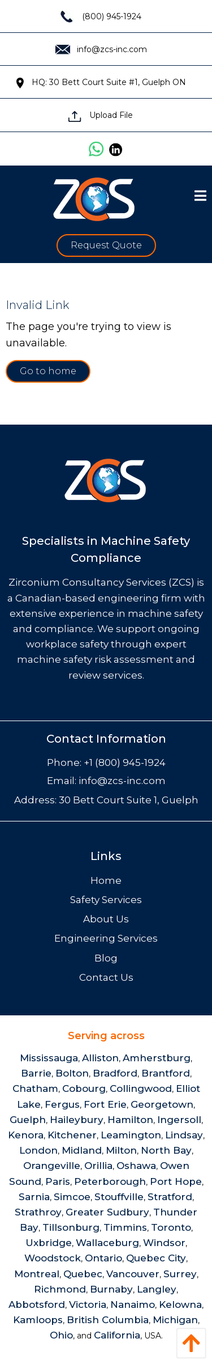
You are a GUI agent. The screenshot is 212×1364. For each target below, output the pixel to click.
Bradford (115, 1073)
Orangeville (51, 1165)
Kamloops (38, 1319)
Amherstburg (157, 1058)
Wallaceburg (107, 1242)
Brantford (165, 1073)
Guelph (28, 1119)
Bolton (72, 1073)
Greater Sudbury (107, 1212)
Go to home (48, 371)
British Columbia (108, 1319)
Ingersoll (179, 1119)
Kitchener (72, 1135)
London (38, 1150)
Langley (156, 1289)
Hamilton (130, 1119)
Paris (57, 1181)
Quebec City (156, 1258)
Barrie (36, 1073)
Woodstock (52, 1258)
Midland (82, 1150)
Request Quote (106, 245)
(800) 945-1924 (100, 16)
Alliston (100, 1058)
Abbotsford (36, 1304)
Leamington (131, 1135)
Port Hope (176, 1181)
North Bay (166, 1150)
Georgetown (162, 1104)
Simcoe (72, 1196)
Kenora (26, 1135)
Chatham (35, 1088)
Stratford (170, 1196)
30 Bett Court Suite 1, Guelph (128, 800)
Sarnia (34, 1196)
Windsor (164, 1242)
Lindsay (184, 1135)
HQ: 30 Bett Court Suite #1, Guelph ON (100, 82)
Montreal (36, 1274)
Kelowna (180, 1304)
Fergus (62, 1104)
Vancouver (132, 1274)
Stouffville (119, 1196)
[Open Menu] (200, 195)
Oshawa (136, 1165)
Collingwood (141, 1088)
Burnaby (111, 1289)
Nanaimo (132, 1304)
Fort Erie (105, 1104)
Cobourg (84, 1088)
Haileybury (76, 1119)
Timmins (125, 1227)
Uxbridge (48, 1242)
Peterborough (110, 1181)
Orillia (98, 1165)
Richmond (60, 1289)
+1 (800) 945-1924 (125, 762)
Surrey (180, 1274)
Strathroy (38, 1212)
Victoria (87, 1304)
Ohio (61, 1335)
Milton (121, 1150)
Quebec (82, 1274)
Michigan (175, 1319)
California (117, 1335)
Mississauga (49, 1058)
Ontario (103, 1258)
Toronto (171, 1227)
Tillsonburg (70, 1227)
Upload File (100, 115)
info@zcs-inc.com (100, 49)
